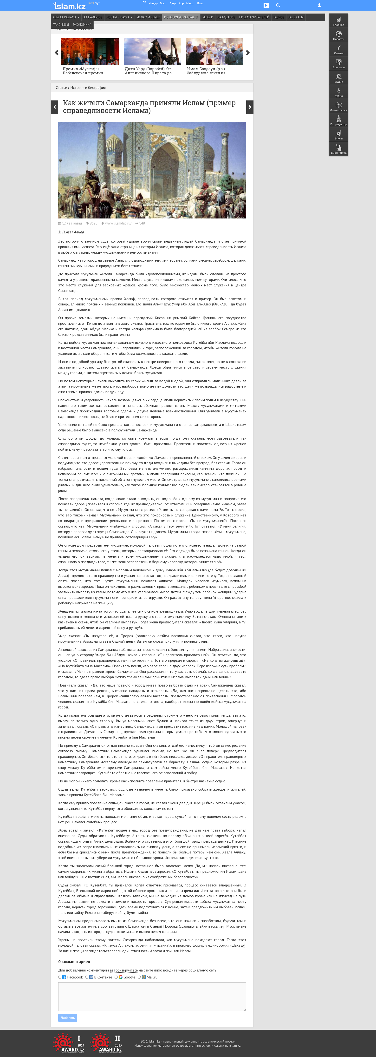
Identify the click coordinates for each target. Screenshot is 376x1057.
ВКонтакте (103, 977)
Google (129, 977)
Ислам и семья (148, 17)
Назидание (226, 17)
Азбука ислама (66, 17)
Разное (278, 17)
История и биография (181, 17)
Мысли (207, 17)
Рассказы (296, 17)
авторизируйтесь (124, 970)
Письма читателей (254, 17)
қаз (91, 2)
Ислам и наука (119, 17)
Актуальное (93, 17)
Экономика (82, 25)
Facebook (75, 977)
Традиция (61, 25)
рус (97, 2)
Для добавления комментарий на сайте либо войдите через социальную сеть (137, 970)
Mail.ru (152, 977)
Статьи (61, 87)
